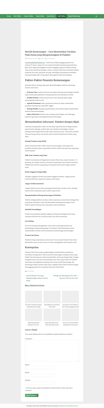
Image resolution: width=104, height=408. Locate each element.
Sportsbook (51, 16)
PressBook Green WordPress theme (68, 406)
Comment (29, 339)
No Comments (50, 59)
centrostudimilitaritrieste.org (35, 62)
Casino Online (28, 16)
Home (9, 16)
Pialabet (56, 67)
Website (28, 380)
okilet (41, 58)
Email (27, 372)
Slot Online (17, 16)
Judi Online (61, 16)
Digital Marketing (74, 16)
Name (27, 365)
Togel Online (40, 16)
